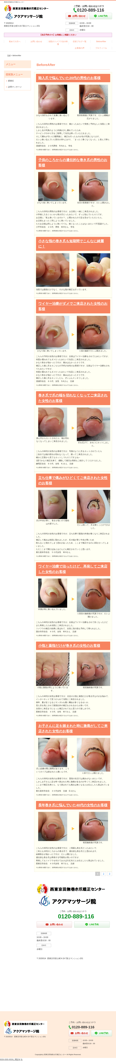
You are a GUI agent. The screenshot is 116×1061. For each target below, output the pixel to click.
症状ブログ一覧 (79, 41)
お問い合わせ (36, 41)
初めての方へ (15, 41)
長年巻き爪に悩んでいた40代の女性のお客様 (72, 805)
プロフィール (101, 48)
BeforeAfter (101, 41)
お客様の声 (79, 48)
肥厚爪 (11, 81)
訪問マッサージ (15, 87)
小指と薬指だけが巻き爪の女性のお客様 (69, 646)
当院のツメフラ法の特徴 (58, 42)
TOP (9, 55)
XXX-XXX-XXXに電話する (11, 1059)
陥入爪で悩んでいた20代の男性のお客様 (69, 78)
